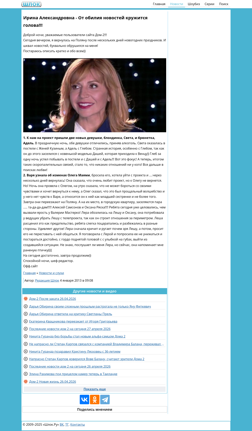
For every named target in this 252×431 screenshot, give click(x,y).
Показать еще (94, 389)
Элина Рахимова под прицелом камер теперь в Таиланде (73, 374)
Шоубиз (194, 4)
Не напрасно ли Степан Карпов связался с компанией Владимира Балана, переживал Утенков (97, 344)
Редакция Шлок (47, 280)
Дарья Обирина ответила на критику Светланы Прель (70, 314)
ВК (62, 424)
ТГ (67, 424)
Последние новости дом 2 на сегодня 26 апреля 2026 (69, 366)
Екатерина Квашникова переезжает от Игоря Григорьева (73, 321)
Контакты (77, 424)
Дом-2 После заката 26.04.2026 (52, 299)
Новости (176, 4)
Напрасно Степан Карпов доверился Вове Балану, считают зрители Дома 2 (86, 359)
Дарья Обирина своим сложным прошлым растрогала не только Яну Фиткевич (90, 306)
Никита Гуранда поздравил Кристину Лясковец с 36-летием (74, 351)
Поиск (223, 4)
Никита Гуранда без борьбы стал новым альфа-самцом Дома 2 (77, 336)
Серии (209, 4)
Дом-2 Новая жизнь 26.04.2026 (52, 381)
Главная (159, 4)
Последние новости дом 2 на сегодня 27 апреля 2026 (69, 329)
